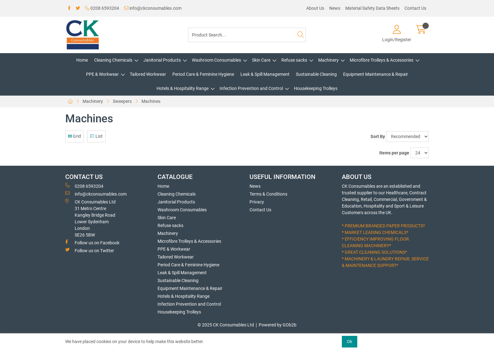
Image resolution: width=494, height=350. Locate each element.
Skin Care (261, 60)
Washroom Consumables (216, 60)
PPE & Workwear (102, 74)
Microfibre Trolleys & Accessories (381, 60)
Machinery (328, 60)
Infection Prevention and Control (251, 88)
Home (82, 60)
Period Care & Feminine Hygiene (203, 74)
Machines (150, 101)
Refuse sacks (294, 60)
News (334, 8)
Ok (349, 341)
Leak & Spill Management (265, 74)
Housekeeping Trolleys (315, 88)
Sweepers (122, 101)
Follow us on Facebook (92, 242)
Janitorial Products (162, 60)
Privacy (257, 201)
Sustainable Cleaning (316, 74)
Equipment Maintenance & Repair (375, 74)
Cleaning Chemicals (113, 60)
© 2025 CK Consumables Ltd (226, 324)
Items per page (394, 152)
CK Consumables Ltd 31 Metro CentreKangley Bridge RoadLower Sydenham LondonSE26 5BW (90, 218)
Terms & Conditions (268, 194)
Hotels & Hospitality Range (183, 88)
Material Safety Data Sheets (372, 8)
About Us (315, 8)
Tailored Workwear (148, 74)
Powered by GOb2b (277, 324)
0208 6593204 (102, 8)
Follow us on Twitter (89, 250)
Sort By (377, 136)
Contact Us (415, 8)
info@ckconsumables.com (152, 8)
